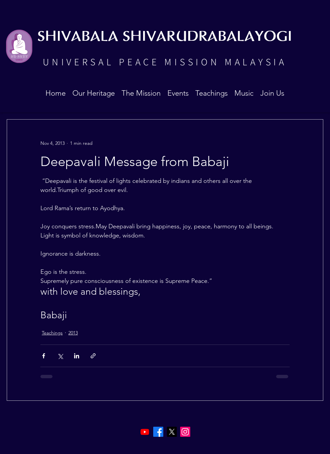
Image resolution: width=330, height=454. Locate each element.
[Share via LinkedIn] (76, 356)
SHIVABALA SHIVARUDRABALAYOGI (164, 37)
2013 (73, 333)
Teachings (52, 333)
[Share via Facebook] (43, 356)
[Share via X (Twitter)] (60, 356)
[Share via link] (93, 356)
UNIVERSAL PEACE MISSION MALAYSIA (165, 61)
